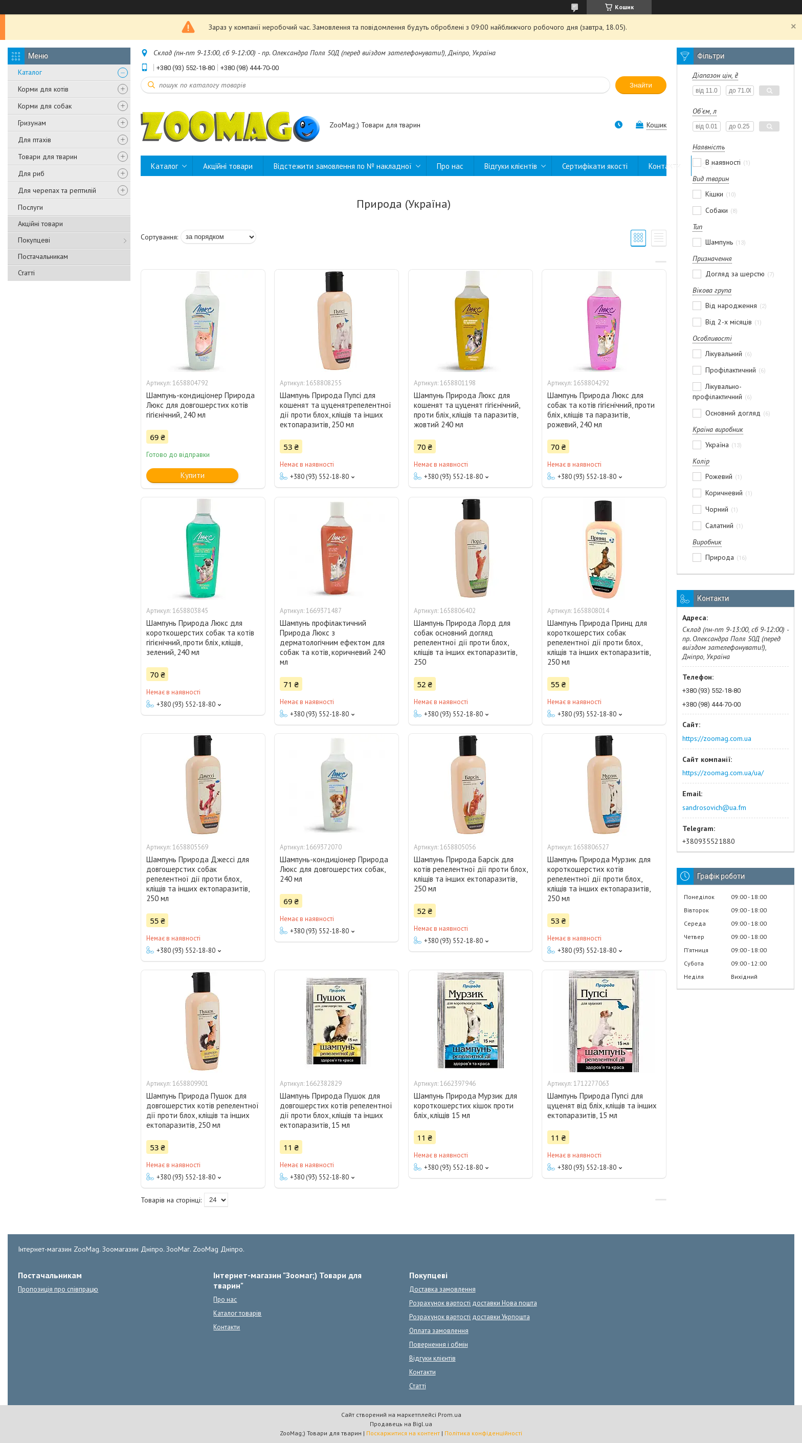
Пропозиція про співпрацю (58, 1289)
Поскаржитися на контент (403, 1433)
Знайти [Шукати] (641, 85)
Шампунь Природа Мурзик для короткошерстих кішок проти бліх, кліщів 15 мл (465, 1105)
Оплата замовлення (439, 1330)
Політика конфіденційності (483, 1433)
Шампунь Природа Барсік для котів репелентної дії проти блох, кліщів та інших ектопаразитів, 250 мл (470, 874)
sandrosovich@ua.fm (714, 807)
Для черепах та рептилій (57, 190)
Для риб (31, 173)
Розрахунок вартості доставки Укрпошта (469, 1317)
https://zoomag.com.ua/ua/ (723, 772)
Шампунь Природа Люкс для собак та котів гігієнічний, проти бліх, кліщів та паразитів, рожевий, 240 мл (601, 409)
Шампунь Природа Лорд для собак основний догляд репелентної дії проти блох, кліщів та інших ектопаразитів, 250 (465, 642)
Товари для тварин (47, 156)
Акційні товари (40, 223)
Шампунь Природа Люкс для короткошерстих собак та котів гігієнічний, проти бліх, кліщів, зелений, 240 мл (200, 637)
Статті (26, 272)
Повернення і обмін (438, 1344)
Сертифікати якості (595, 166)
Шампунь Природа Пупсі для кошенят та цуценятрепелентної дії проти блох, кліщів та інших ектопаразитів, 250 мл (335, 409)
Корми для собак (45, 106)
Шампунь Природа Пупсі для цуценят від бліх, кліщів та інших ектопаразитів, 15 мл (602, 1105)
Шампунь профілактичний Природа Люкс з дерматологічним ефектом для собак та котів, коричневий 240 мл (332, 642)
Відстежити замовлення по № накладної (343, 166)
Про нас (450, 166)
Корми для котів (43, 89)
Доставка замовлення (442, 1289)
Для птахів (34, 139)
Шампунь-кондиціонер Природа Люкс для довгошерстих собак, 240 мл (334, 869)
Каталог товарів (237, 1313)
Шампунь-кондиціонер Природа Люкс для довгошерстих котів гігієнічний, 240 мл (200, 405)
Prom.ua (449, 1414)
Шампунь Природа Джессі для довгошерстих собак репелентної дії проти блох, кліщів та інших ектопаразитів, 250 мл (197, 879)
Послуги (30, 207)
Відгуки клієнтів (510, 166)
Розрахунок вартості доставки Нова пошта (473, 1303)
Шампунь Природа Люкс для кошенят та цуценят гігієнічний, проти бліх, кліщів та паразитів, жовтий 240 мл (467, 409)
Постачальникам (43, 256)
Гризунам (32, 122)
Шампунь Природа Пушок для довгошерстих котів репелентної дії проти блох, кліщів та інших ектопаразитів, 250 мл (202, 1110)
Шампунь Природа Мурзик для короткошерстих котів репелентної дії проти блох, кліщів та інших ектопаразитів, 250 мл (599, 879)
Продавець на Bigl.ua (401, 1424)
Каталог (30, 72)
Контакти (665, 166)
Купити (193, 475)
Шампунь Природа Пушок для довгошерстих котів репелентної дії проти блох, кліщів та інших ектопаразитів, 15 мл (336, 1110)
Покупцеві (34, 240)
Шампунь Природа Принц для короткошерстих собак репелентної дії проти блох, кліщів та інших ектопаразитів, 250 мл (598, 642)
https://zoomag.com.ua (716, 738)
